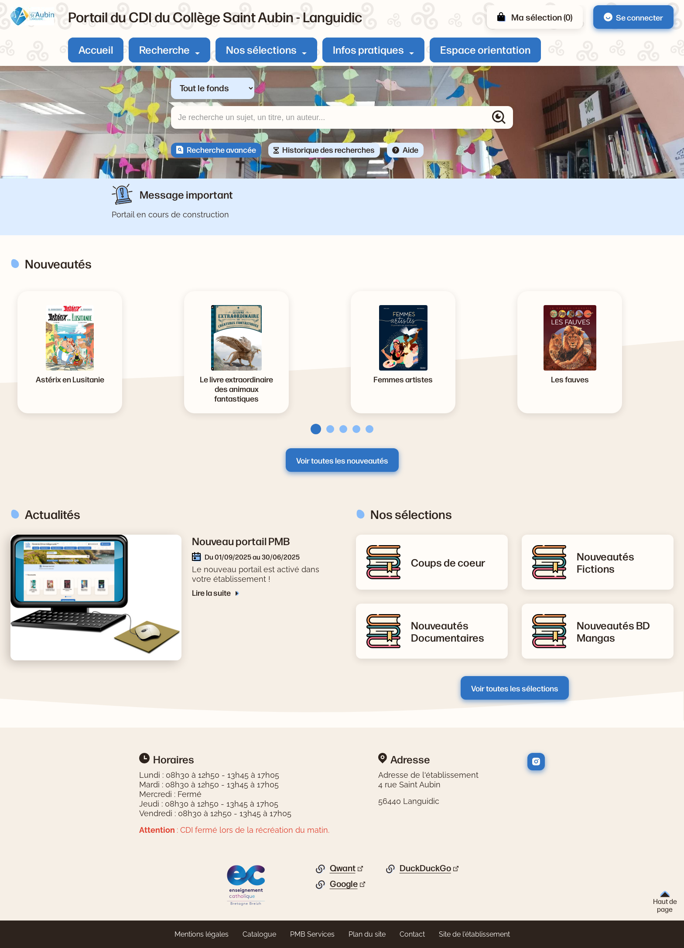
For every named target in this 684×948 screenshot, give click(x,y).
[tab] (313, 429)
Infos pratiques (368, 49)
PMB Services (312, 934)
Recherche (164, 49)
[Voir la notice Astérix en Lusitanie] (70, 379)
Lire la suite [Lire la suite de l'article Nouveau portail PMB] (212, 592)
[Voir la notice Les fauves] (570, 379)
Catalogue (259, 934)
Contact (412, 934)
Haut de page (665, 902)
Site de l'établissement (474, 934)
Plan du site (367, 934)
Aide (410, 149)
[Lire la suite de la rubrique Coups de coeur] (448, 562)
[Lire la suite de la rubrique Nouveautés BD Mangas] (620, 631)
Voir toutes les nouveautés (342, 460)
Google (344, 884)
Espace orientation (485, 49)
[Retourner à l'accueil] (32, 16)
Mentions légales (201, 934)
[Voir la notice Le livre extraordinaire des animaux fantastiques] (236, 388)
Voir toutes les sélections (514, 688)
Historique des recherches (328, 149)
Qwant (343, 868)
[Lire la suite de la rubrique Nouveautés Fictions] (620, 562)
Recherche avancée (221, 149)
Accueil (96, 49)
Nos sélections (261, 49)
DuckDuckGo (425, 868)
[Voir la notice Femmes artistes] (403, 379)
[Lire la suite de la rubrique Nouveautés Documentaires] (454, 631)
